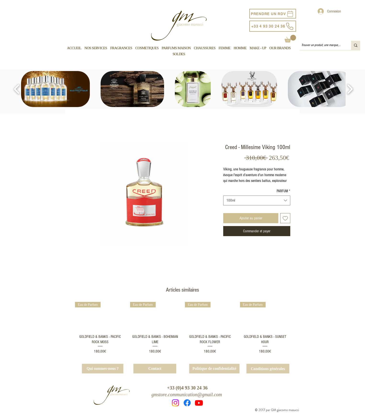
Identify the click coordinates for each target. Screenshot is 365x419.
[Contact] (154, 368)
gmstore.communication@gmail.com (186, 394)
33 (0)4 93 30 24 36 (189, 387)
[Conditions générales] (267, 368)
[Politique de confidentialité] (214, 368)
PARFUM (283, 191)
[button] (290, 38)
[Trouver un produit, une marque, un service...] (321, 45)
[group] (182, 328)
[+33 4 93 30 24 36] (272, 26)
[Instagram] (175, 402)
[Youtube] (199, 402)
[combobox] (256, 200)
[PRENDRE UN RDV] (272, 13)
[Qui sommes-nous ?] (102, 368)
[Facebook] (187, 402)
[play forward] (349, 89)
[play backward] (16, 89)
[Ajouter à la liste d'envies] (285, 218)
